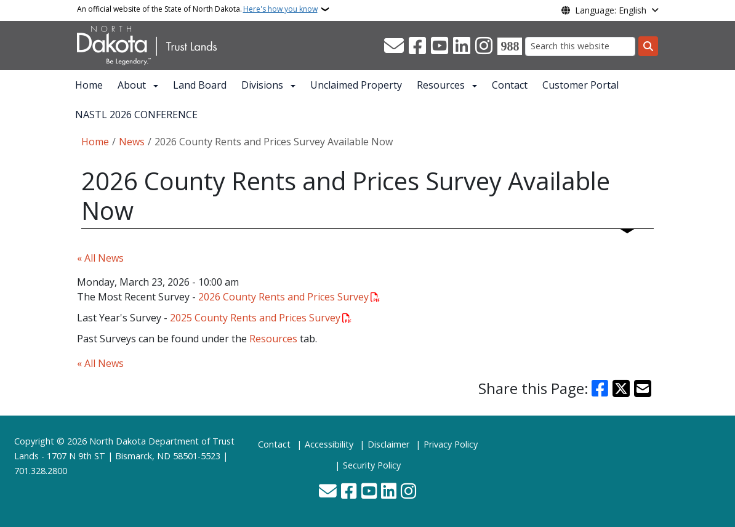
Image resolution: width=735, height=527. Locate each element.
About (132, 85)
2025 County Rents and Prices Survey (255, 317)
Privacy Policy (451, 444)
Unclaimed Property (356, 85)
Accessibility (329, 444)
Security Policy (372, 465)
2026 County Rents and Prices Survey (283, 297)
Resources (441, 85)
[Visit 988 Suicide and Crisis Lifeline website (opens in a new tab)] (509, 46)
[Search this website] (580, 46)
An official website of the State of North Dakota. (197, 9)
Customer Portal (580, 85)
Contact (510, 85)
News (132, 141)
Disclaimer (388, 444)
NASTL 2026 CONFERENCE (136, 114)
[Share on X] (621, 388)
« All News (100, 258)
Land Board (200, 85)
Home (89, 85)
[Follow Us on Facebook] (417, 46)
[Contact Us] (394, 46)
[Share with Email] (643, 388)
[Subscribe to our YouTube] (439, 46)
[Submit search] (648, 46)
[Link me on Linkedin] (461, 46)
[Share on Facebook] (600, 388)
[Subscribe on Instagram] (483, 46)
